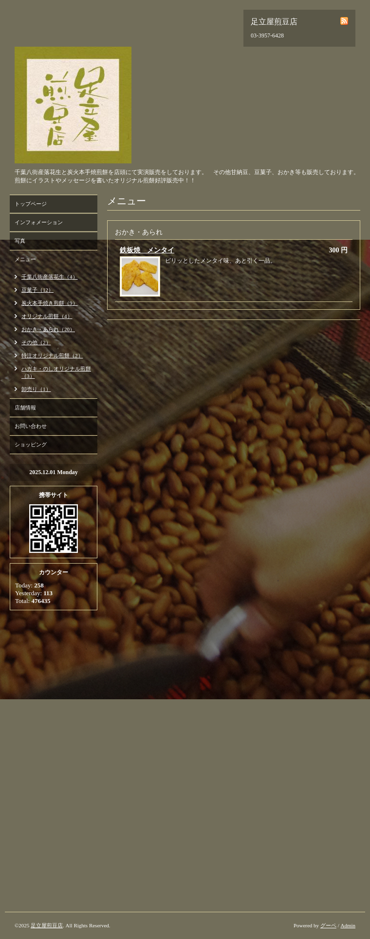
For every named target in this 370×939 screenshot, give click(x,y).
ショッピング (31, 444)
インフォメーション (39, 222)
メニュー (25, 259)
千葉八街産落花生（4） (49, 277)
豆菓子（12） (37, 290)
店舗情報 (25, 407)
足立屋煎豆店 (47, 925)
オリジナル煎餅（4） (47, 316)
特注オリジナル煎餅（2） (52, 355)
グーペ (328, 925)
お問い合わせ (31, 426)
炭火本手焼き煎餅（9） (49, 303)
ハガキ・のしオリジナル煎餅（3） (56, 372)
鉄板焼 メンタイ (147, 250)
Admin (347, 925)
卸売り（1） (36, 389)
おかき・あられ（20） (48, 329)
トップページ (31, 204)
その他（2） (36, 342)
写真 (20, 241)
